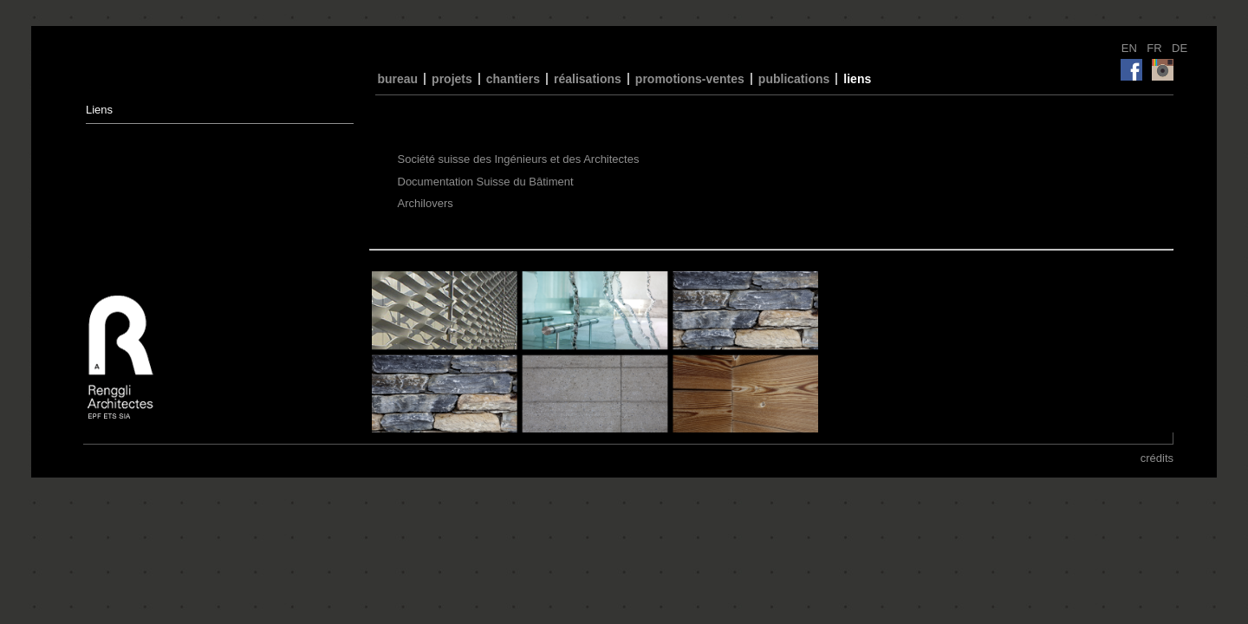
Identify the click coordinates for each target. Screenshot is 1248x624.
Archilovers (425, 203)
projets (452, 79)
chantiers (513, 79)
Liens (99, 109)
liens (857, 79)
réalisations (587, 79)
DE (1179, 48)
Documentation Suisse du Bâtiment (486, 181)
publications (793, 79)
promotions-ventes (689, 79)
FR (1156, 48)
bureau (397, 79)
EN (1131, 48)
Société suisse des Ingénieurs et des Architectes (519, 159)
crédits (1157, 458)
